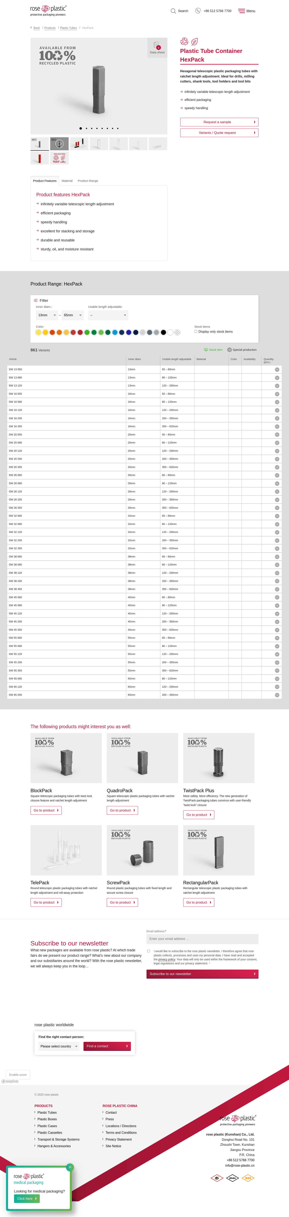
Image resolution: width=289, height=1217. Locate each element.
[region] (144, 1035)
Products (49, 27)
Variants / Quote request (217, 133)
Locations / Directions (121, 1123)
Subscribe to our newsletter (170, 974)
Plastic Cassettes (50, 1130)
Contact (111, 1110)
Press (110, 1116)
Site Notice (113, 1143)
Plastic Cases (47, 1123)
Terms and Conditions (121, 1130)
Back (37, 27)
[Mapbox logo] (9, 1079)
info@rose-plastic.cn (239, 1165)
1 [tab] (80, 128)
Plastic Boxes (47, 1116)
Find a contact (97, 1045)
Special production (244, 349)
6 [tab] (107, 128)
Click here (25, 1199)
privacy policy (166, 959)
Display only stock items (213, 331)
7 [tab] (112, 128)
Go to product (44, 810)
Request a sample (217, 122)
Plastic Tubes (68, 27)
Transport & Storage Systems (58, 1137)
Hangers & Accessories (54, 1143)
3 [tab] (91, 128)
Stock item (216, 349)
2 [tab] (86, 128)
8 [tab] (117, 128)
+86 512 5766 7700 (213, 11)
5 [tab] (102, 128)
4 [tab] (97, 128)
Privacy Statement (119, 1137)
